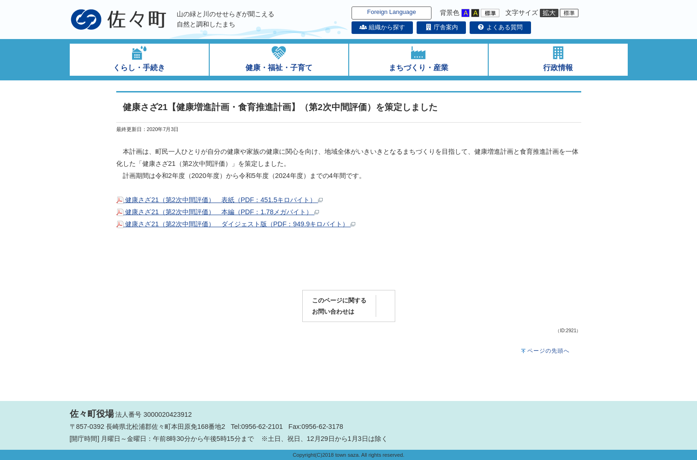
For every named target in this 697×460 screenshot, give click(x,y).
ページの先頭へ (548, 351)
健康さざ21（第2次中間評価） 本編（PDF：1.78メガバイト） (217, 212)
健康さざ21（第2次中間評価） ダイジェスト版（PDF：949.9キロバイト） (236, 224)
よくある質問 (500, 27)
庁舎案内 (441, 27)
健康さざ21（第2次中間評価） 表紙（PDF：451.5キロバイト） (219, 200)
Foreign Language (391, 11)
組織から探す (382, 27)
